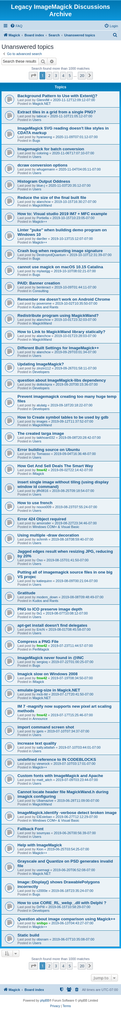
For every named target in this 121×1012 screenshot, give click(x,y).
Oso (39, 560)
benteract (43, 287)
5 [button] (70, 75)
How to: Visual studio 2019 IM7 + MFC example (62, 213)
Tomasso (43, 454)
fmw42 (41, 470)
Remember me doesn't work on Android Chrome (63, 299)
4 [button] (63, 75)
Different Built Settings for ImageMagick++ (58, 348)
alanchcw (43, 202)
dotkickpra (44, 384)
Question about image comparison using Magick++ (66, 919)
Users (36, 120)
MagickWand (42, 205)
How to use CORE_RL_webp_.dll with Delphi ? (61, 902)
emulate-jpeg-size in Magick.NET (48, 690)
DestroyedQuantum (51, 255)
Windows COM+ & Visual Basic (55, 527)
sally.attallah (45, 747)
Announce (40, 719)
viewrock (43, 763)
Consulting (40, 291)
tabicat (41, 116)
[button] (33, 75)
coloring (42, 153)
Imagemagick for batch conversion (50, 149)
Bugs (36, 140)
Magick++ (39, 221)
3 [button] (56, 75)
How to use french (34, 503)
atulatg (41, 405)
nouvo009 (43, 507)
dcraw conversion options (42, 165)
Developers (41, 372)
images (41, 421)
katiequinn (44, 581)
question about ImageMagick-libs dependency (61, 380)
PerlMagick (40, 649)
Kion (39, 849)
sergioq (41, 662)
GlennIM (42, 100)
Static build (28, 935)
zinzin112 (43, 368)
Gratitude (26, 593)
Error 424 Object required (41, 519)
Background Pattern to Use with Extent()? (57, 96)
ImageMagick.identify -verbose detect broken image (67, 812)
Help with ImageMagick (39, 845)
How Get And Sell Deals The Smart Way (55, 466)
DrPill (40, 907)
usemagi (42, 870)
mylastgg (43, 271)
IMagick (38, 473)
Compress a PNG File (38, 641)
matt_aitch (44, 780)
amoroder (43, 523)
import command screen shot (45, 727)
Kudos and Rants (45, 307)
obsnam (42, 939)
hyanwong (44, 137)
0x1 (39, 613)
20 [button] (82, 75)
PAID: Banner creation (38, 283)
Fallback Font (30, 829)
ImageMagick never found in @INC (50, 657)
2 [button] (49, 75)
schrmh (41, 539)
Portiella (42, 218)
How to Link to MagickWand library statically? (61, 331)
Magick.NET (41, 103)
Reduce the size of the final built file (51, 197)
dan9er (41, 238)
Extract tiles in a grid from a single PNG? (56, 112)
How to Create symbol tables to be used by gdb (62, 417)
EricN (40, 629)
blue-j (40, 185)
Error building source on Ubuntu (48, 449)
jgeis (39, 731)
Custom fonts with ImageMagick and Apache (60, 775)
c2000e (41, 891)
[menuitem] (16, 26)
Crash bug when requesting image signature (60, 250)
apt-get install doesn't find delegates (52, 625)
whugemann (45, 169)
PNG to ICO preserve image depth (49, 609)
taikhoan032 (45, 437)
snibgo (41, 923)
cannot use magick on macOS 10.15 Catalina (60, 267)
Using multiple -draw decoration (48, 535)
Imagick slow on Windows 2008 (47, 674)
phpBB (44, 1000)
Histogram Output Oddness (43, 181)
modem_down (47, 597)
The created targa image (40, 433)
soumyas (43, 833)
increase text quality (36, 743)
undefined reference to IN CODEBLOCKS (56, 759)
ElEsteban (44, 817)
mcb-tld (41, 694)
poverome (43, 303)
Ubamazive (44, 800)
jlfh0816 (42, 491)
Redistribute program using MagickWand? (58, 315)
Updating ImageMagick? (40, 364)
